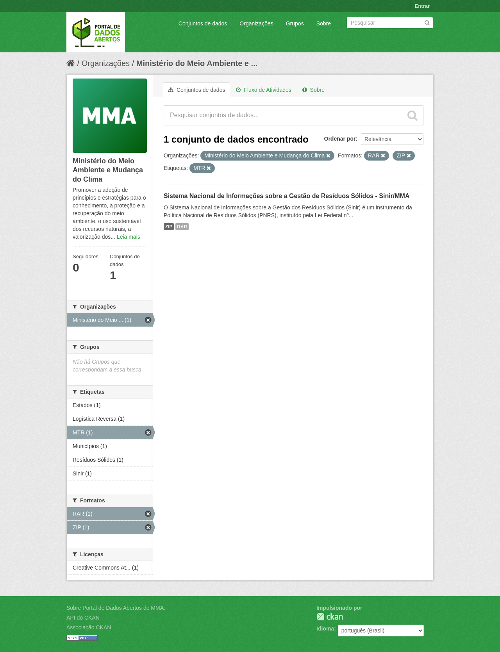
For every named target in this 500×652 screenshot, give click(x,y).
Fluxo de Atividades (263, 90)
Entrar (422, 6)
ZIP (168, 226)
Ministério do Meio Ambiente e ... (196, 63)
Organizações (256, 23)
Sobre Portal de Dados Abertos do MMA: (115, 608)
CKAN (329, 617)
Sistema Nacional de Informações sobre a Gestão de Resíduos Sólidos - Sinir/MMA (287, 196)
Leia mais (128, 237)
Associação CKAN (88, 627)
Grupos (295, 23)
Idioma (325, 628)
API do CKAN (83, 617)
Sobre (323, 23)
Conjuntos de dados (203, 23)
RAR (182, 226)
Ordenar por (340, 139)
